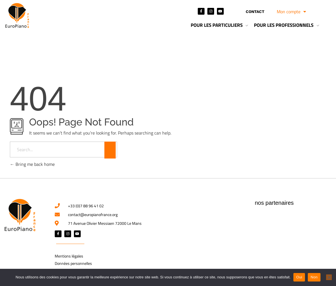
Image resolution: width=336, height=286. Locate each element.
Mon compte (291, 11)
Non (314, 277)
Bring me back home (32, 164)
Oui (299, 277)
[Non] (329, 277)
